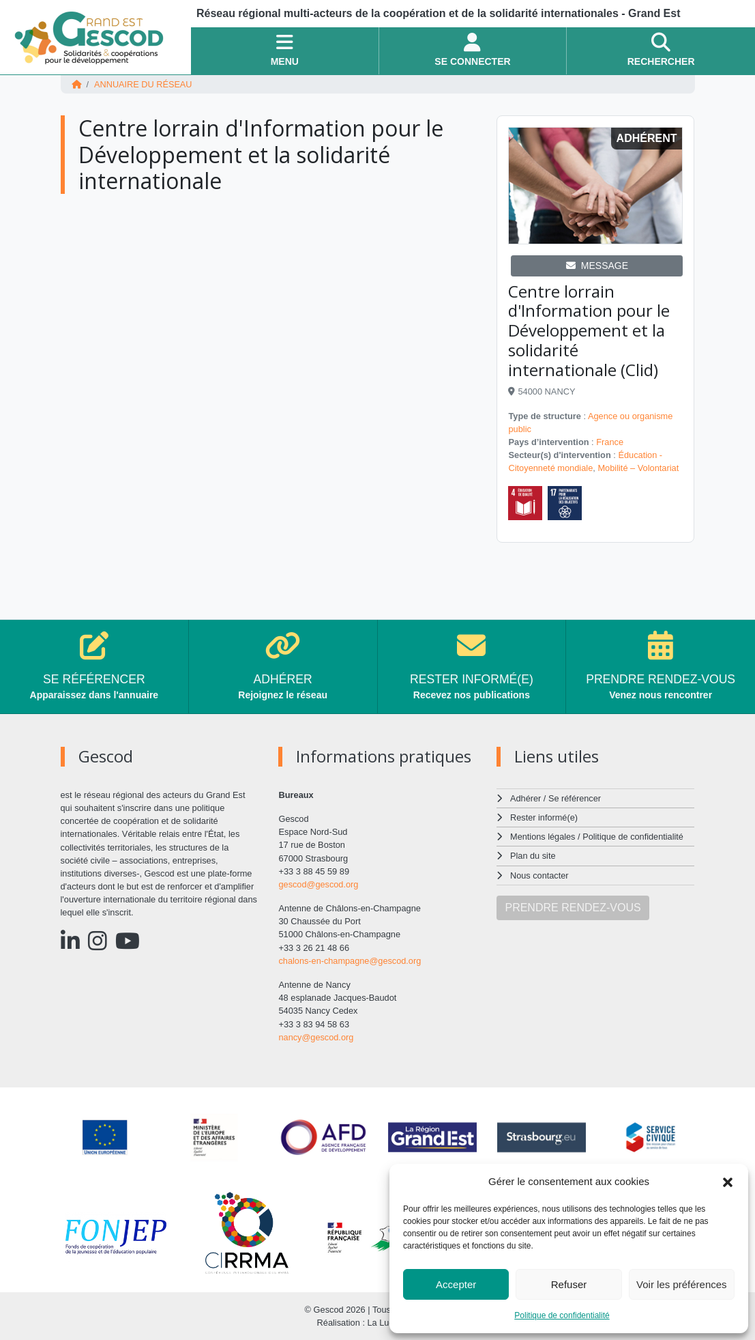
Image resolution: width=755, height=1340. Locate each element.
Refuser (569, 1284)
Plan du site (533, 856)
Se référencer (575, 798)
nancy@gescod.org (315, 1037)
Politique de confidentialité (561, 1315)
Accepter (456, 1284)
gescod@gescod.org (318, 884)
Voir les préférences (681, 1284)
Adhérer (525, 798)
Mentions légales (543, 836)
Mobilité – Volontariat (638, 468)
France (609, 442)
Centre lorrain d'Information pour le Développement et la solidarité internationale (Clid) (589, 330)
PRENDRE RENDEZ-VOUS (572, 907)
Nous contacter (539, 875)
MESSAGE (597, 265)
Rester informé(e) (544, 817)
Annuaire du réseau (143, 84)
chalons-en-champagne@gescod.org (349, 961)
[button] (728, 1181)
